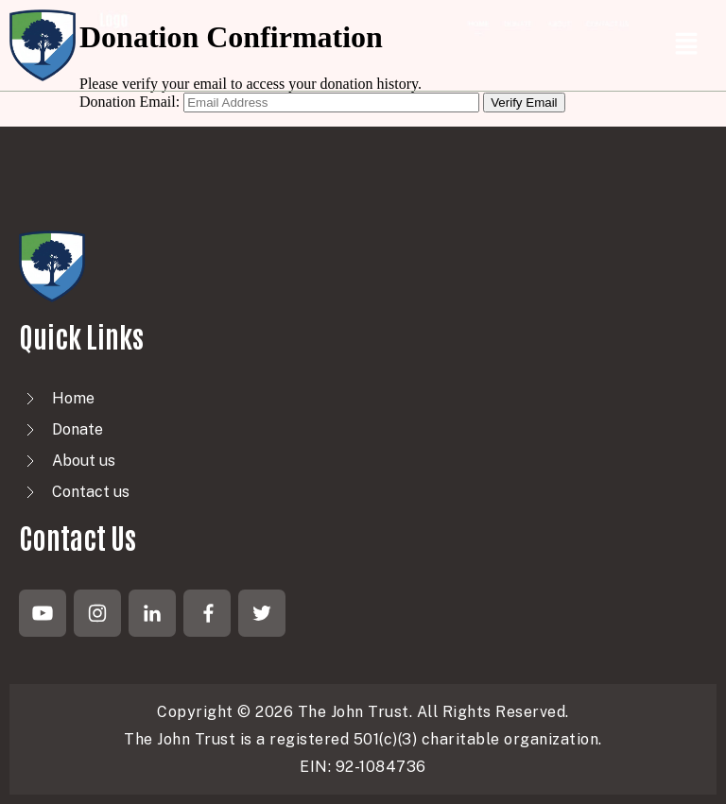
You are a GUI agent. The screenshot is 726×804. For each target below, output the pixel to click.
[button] (686, 46)
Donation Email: (129, 102)
